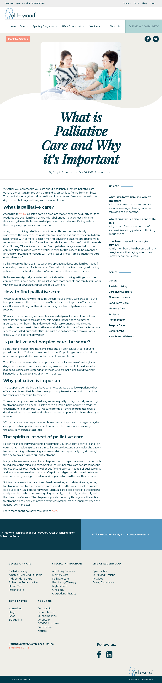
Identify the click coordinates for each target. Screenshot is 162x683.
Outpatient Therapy (64, 593)
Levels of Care (14, 26)
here (54, 510)
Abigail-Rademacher (65, 172)
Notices (42, 630)
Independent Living (20, 578)
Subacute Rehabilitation (23, 582)
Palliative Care (60, 578)
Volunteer (44, 619)
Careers (126, 3)
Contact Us (44, 608)
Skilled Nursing (18, 571)
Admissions (15, 608)
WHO (22, 213)
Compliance (45, 627)
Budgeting (15, 619)
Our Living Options (104, 574)
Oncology (58, 589)
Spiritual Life (100, 571)
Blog (12, 612)
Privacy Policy (133, 679)
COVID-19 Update (48, 623)
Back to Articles (18, 39)
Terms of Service (147, 679)
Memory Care (60, 574)
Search (153, 3)
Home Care (15, 586)
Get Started (93, 26)
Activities (98, 578)
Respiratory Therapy (64, 582)
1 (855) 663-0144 (19, 647)
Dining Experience (103, 582)
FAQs (12, 615)
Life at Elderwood (69, 26)
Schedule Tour (47, 612)
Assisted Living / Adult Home (25, 574)
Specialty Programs (41, 26)
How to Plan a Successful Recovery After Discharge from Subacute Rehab (37, 534)
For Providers (140, 3)
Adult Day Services (63, 571)
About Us (112, 26)
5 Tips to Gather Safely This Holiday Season (121, 534)
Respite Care (16, 589)
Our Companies (47, 615)
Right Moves (59, 586)
